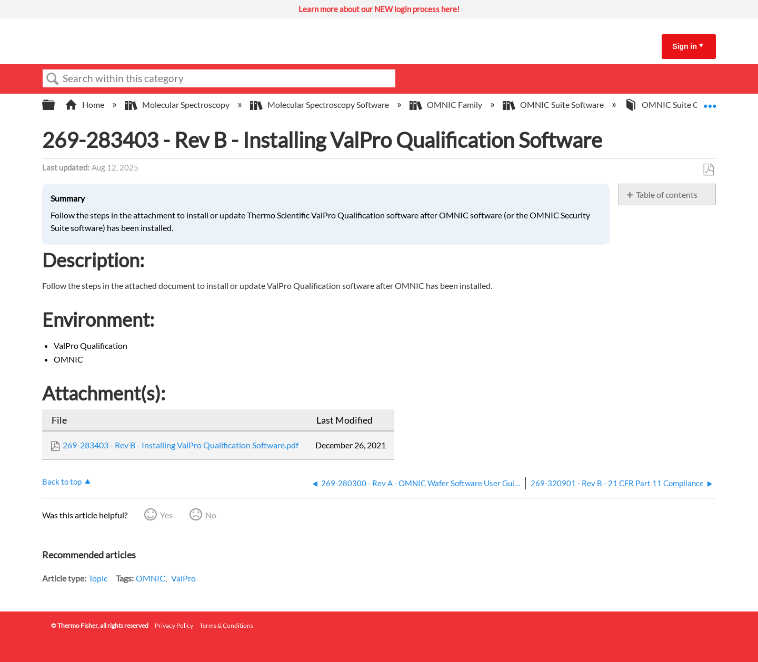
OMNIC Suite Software (554, 104)
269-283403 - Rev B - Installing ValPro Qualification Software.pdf (180, 445)
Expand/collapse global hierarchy (55, 105)
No (210, 515)
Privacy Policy (174, 625)
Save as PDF (708, 170)
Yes (166, 515)
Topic (97, 578)
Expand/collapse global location (709, 101)
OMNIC (150, 578)
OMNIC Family (447, 104)
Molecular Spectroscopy (178, 104)
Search (52, 79)
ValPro (183, 578)
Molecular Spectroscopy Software (320, 104)
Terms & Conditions (226, 625)
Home (85, 104)
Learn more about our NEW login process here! (379, 9)
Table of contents (666, 194)
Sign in (684, 46)
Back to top (62, 481)
